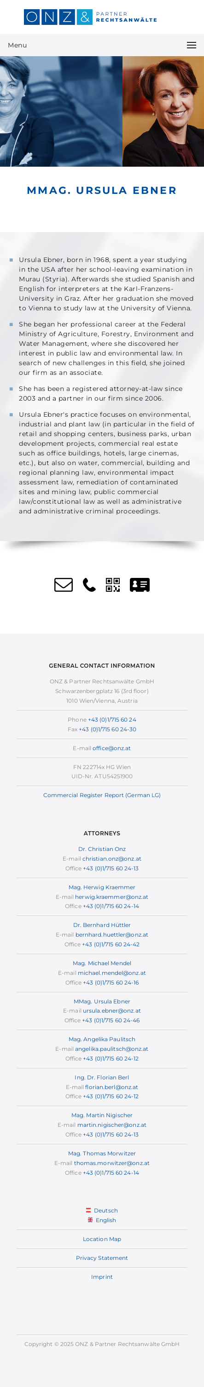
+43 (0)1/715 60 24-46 (111, 1020)
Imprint (102, 1276)
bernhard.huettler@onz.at (112, 934)
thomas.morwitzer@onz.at (112, 1163)
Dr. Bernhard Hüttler (102, 924)
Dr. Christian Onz (102, 848)
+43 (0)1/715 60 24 (112, 719)
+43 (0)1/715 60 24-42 (111, 944)
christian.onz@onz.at (111, 858)
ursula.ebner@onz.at (112, 1010)
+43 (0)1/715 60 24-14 (111, 906)
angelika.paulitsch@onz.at (112, 1048)
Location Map (102, 1238)
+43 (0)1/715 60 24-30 (107, 729)
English (102, 1220)
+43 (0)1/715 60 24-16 (111, 982)
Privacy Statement (102, 1257)
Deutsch (102, 1210)
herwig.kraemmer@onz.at (111, 896)
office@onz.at (112, 748)
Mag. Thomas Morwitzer (102, 1153)
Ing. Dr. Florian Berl (102, 1077)
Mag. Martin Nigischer (102, 1115)
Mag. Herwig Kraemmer (102, 887)
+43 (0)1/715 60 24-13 (111, 868)
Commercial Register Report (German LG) (102, 795)
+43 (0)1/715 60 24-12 (111, 1058)
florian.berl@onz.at (111, 1087)
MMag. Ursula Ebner (102, 1001)
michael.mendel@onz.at (112, 972)
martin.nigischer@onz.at (111, 1124)
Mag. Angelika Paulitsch (102, 1039)
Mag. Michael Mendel (102, 963)
